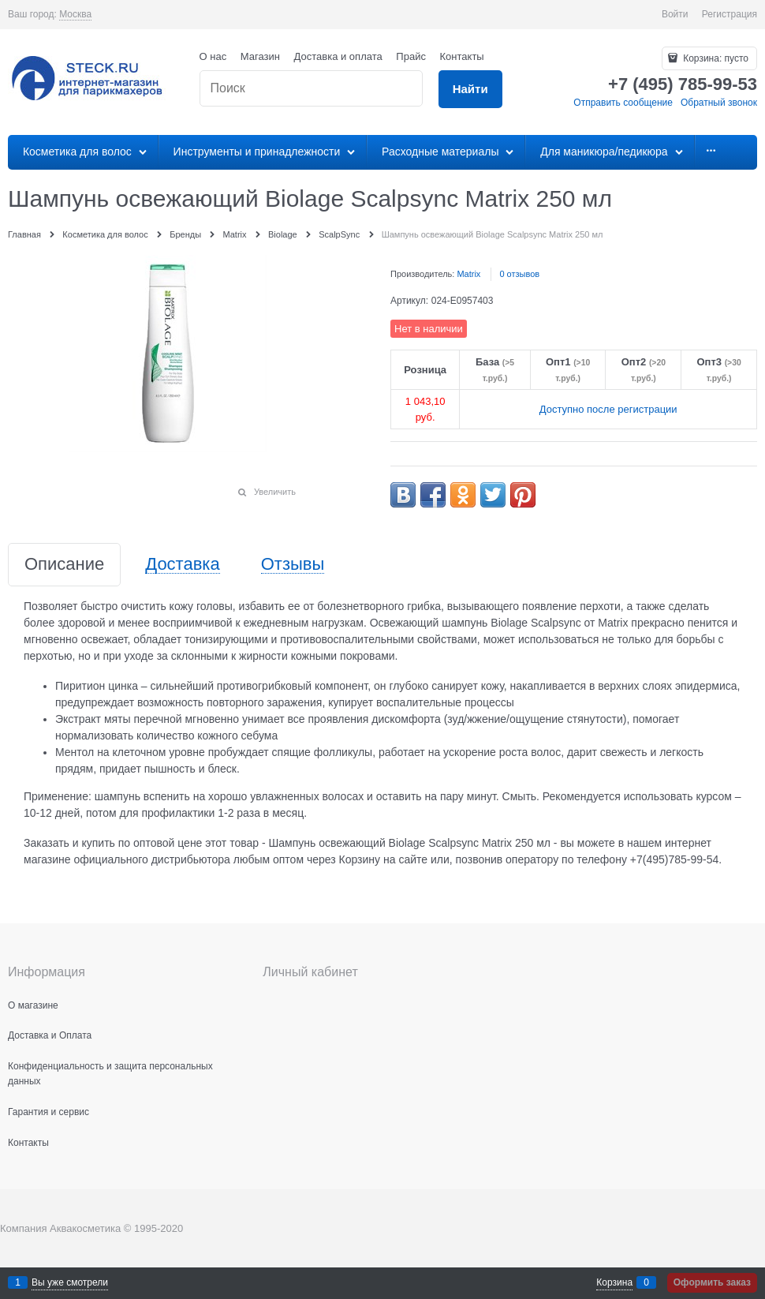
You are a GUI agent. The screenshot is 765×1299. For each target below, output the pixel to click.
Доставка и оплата (338, 56)
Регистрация (729, 14)
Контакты (462, 56)
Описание (64, 565)
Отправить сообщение (623, 102)
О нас (213, 56)
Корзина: (714, 58)
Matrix (468, 274)
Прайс (411, 56)
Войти (675, 14)
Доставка (182, 565)
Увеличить (275, 491)
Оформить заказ (712, 1282)
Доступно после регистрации (608, 409)
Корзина (614, 1282)
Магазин (260, 56)
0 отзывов (519, 274)
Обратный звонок (719, 102)
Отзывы (293, 565)
